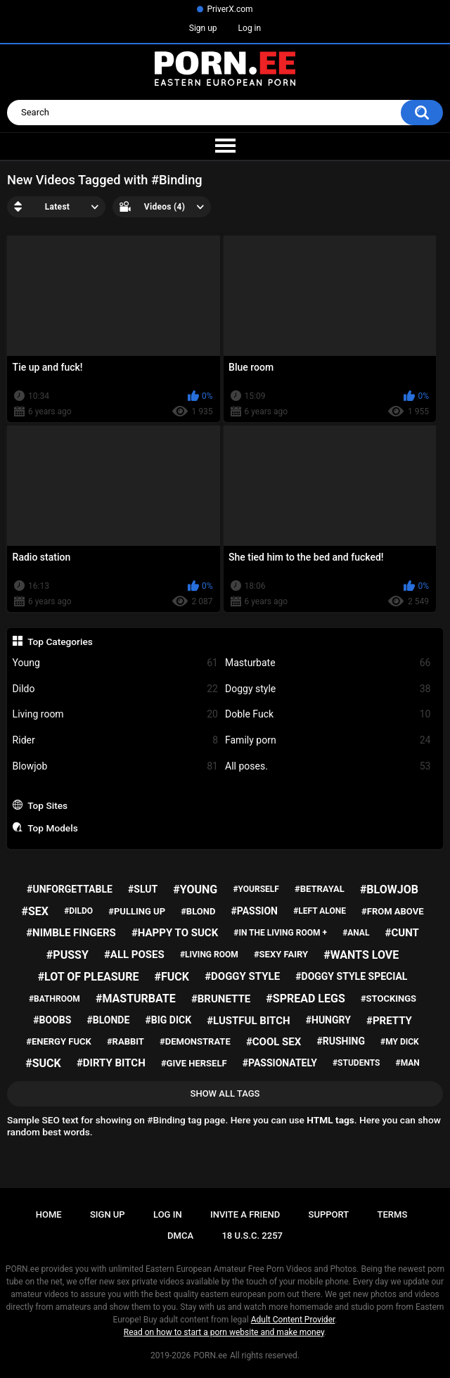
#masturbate (136, 998)
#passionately (280, 1062)
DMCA (180, 1235)
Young (115, 663)
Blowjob (115, 766)
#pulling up (136, 911)
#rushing (340, 1041)
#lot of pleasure (88, 976)
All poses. (327, 766)
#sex (35, 911)
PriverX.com (229, 9)
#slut (143, 889)
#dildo (78, 911)
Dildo (115, 689)
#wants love (361, 955)
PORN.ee (210, 1355)
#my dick (399, 1042)
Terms (393, 1214)
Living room (115, 714)
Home (49, 1214)
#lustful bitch (248, 1020)
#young (195, 889)
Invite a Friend (245, 1214)
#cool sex (273, 1041)
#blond (198, 911)
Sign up (203, 28)
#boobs (52, 1020)
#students (356, 1063)
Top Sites (47, 805)
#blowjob (389, 889)
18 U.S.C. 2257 (252, 1235)
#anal (355, 933)
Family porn (327, 740)
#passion (254, 911)
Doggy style (327, 689)
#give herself (194, 1063)
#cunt (402, 932)
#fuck (172, 976)
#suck (43, 1063)
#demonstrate (195, 1041)
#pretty (389, 1020)
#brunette (220, 999)
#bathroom (54, 999)
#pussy (67, 955)
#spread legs (305, 998)
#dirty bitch (111, 1063)
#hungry (328, 1020)
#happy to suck (174, 932)
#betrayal (320, 888)
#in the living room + (280, 933)
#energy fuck (58, 1041)
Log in (250, 28)
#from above (392, 911)
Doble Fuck (327, 714)
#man (408, 1063)
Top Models (52, 828)
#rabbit (125, 1041)
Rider (115, 740)
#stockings (388, 998)
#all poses (134, 954)
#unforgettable (69, 889)
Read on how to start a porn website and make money (224, 1332)
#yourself (255, 889)
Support (329, 1214)
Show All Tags (225, 1093)
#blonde (107, 1020)
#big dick (168, 1020)
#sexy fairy (281, 954)
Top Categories (60, 641)
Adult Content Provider (293, 1320)
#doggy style (242, 976)
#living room (209, 954)
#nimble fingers (71, 932)
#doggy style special (351, 976)
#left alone (319, 911)
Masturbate (327, 663)
